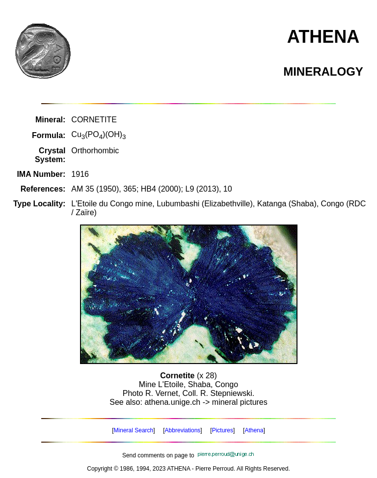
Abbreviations (183, 430)
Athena (253, 430)
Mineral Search (134, 430)
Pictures (222, 430)
